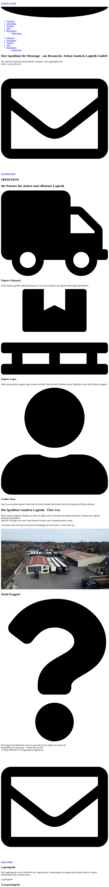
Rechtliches (11, 48)
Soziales (10, 43)
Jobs (8, 45)
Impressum (16, 50)
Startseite (10, 38)
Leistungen (11, 40)
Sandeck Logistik (8, 3)
